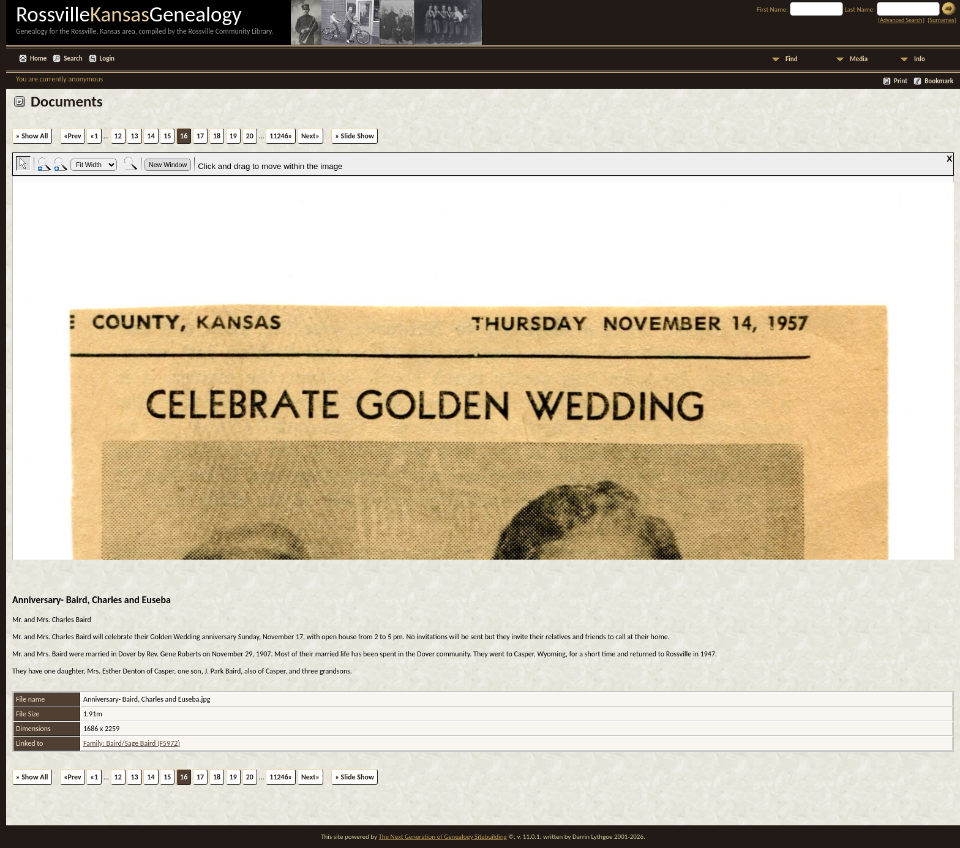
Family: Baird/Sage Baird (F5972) (131, 743)
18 (216, 136)
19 (233, 136)
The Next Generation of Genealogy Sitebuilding (442, 837)
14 (150, 136)
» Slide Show (354, 136)
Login (107, 58)
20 (249, 136)
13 (134, 136)
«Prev (72, 136)
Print (900, 81)
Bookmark (938, 81)
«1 (94, 136)
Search (73, 58)
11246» (280, 136)
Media (859, 59)
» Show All (32, 136)
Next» (310, 136)
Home (38, 58)
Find (792, 59)
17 (200, 136)
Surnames (941, 20)
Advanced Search (901, 20)
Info (919, 59)
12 (118, 136)
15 (167, 136)
